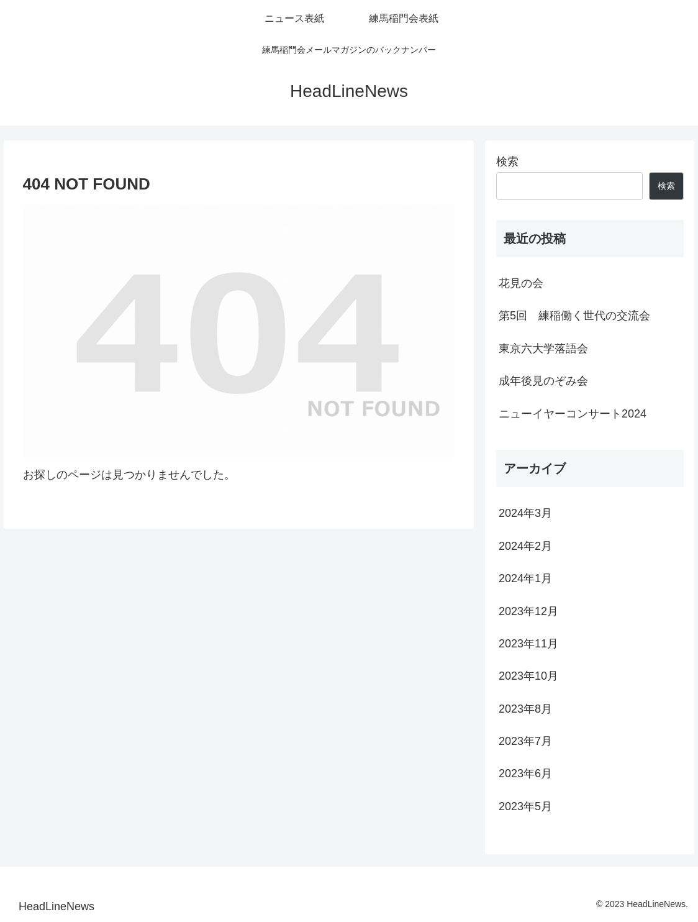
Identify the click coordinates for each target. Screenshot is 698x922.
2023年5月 (525, 806)
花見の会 (521, 283)
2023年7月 (525, 741)
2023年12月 (528, 611)
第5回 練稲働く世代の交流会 (574, 315)
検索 (507, 161)
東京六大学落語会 (543, 348)
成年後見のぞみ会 (543, 381)
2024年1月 (525, 578)
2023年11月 (528, 643)
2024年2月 (525, 546)
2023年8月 (525, 709)
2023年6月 (525, 773)
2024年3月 (525, 513)
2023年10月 (528, 676)
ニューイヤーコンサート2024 (572, 414)
